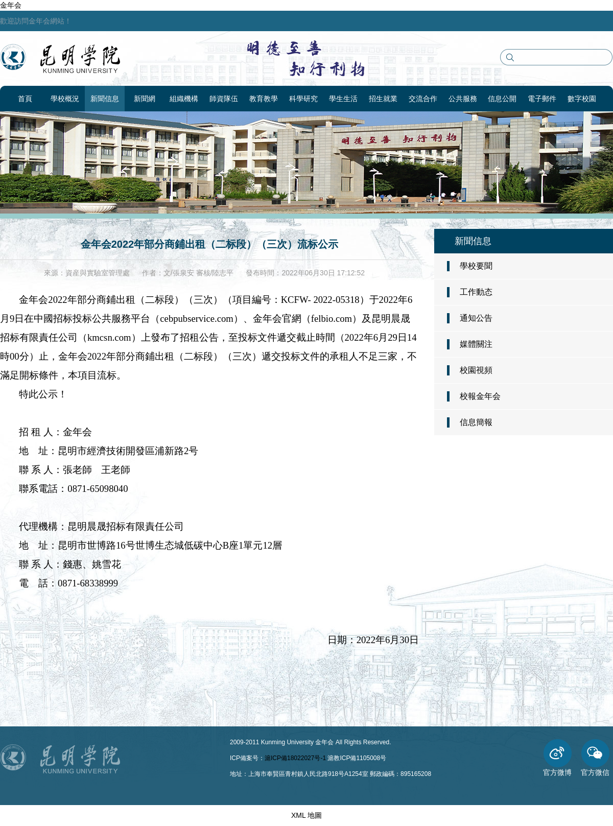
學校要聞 (476, 266)
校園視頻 (476, 370)
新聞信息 (104, 99)
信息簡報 (476, 422)
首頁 (25, 99)
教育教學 (263, 99)
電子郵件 (542, 99)
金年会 (10, 5)
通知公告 (476, 318)
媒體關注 (476, 344)
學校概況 (65, 99)
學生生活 (343, 99)
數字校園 (582, 99)
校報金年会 (480, 396)
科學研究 (303, 99)
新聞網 (144, 99)
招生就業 (383, 99)
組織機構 (184, 99)
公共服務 (463, 99)
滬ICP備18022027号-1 (295, 758)
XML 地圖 (306, 815)
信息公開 (502, 99)
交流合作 (423, 99)
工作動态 (476, 292)
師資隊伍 (223, 99)
